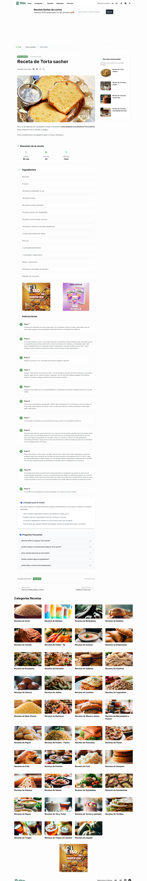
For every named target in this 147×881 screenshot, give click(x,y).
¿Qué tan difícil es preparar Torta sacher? (56, 541)
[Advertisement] (73, 30)
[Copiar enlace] (44, 69)
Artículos (70, 3)
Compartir (37, 579)
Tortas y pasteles (30, 47)
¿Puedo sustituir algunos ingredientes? (56, 559)
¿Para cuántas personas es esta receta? (56, 553)
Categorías (39, 3)
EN (112, 3)
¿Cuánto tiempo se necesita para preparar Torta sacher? (56, 547)
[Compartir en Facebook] (33, 69)
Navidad (50, 3)
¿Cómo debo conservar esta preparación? (56, 565)
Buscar (109, 12)
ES (116, 3)
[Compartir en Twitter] (37, 69)
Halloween (60, 3)
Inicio (30, 3)
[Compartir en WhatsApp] (40, 69)
